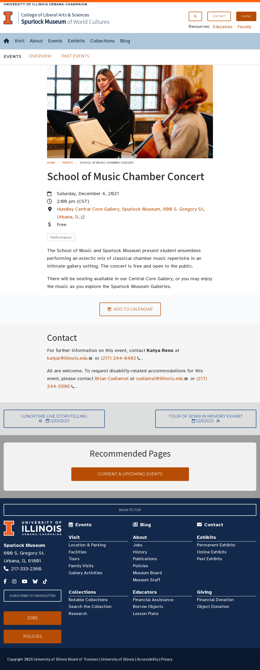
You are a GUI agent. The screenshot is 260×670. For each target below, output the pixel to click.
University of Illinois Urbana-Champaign (45, 4)
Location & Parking (87, 545)
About (36, 41)
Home (51, 162)
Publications (145, 558)
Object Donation (213, 606)
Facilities (78, 552)
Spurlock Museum (24, 545)
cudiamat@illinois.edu (159, 378)
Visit (19, 41)
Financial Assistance (153, 599)
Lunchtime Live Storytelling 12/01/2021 (45, 418)
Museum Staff (146, 579)
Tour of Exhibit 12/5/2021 (199, 418)
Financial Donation (215, 599)
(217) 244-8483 (118, 358)
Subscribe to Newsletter (32, 596)
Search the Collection (90, 606)
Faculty (244, 26)
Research (78, 613)
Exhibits (76, 41)
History (140, 552)
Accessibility (147, 659)
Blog (125, 41)
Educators (222, 26)
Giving (246, 16)
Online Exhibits (212, 552)
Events (55, 41)
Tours (74, 558)
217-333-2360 (26, 569)
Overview (40, 56)
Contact (219, 16)
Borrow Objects (148, 606)
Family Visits (81, 565)
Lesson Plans (146, 613)
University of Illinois (117, 659)
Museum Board (147, 572)
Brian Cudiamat (112, 378)
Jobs (137, 545)
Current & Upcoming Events (130, 474)
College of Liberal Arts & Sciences (55, 15)
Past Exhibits (209, 558)
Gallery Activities (85, 572)
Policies (140, 565)
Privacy (166, 659)
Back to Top (130, 510)
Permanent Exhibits (216, 545)
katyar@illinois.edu (67, 358)
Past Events (75, 56)
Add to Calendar (126, 309)
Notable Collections (88, 599)
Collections (102, 41)
